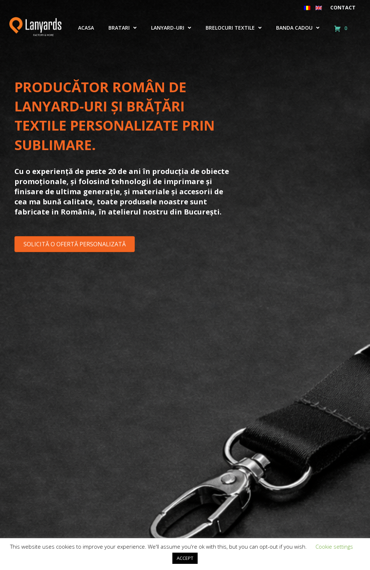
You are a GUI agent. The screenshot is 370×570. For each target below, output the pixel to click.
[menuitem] (307, 7)
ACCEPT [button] (185, 558)
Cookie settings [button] (334, 546)
